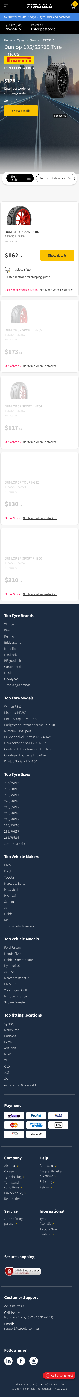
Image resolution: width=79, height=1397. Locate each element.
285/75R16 (11, 837)
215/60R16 (11, 789)
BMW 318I (10, 984)
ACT (6, 1072)
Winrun (9, 624)
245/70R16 (11, 801)
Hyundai (10, 895)
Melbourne (11, 1030)
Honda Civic (12, 953)
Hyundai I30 (12, 965)
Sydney (9, 1024)
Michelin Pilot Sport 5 (18, 731)
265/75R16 (11, 825)
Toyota (9, 877)
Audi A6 (9, 972)
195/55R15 (47, 40)
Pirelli (8, 630)
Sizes (33, 40)
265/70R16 (11, 813)
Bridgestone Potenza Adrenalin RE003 (30, 725)
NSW (7, 1054)
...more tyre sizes (15, 843)
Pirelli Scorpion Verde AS (21, 719)
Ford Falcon (12, 947)
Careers (9, 1171)
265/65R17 (11, 807)
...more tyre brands (17, 685)
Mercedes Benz (14, 883)
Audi (7, 907)
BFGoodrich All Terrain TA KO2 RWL (28, 737)
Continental (12, 666)
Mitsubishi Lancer (16, 996)
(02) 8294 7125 (14, 1306)
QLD (7, 1066)
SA (6, 1078)
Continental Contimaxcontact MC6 (28, 749)
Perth (8, 1042)
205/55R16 (11, 783)
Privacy (15, 1193)
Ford (7, 871)
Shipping (46, 1181)
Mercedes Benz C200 (18, 978)
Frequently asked (51, 1173)
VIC (6, 1060)
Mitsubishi (11, 889)
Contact (48, 1165)
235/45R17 (11, 795)
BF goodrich (12, 660)
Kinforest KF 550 (15, 712)
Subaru (9, 901)
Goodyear (11, 679)
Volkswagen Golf (15, 990)
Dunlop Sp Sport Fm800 (20, 761)
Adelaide (10, 1048)
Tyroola (14, 1177)
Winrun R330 (13, 706)
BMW (7, 865)
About (11, 1165)
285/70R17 (11, 831)
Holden (9, 914)
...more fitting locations (20, 1084)
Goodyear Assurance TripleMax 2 (26, 755)
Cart (75, 4)
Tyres (20, 40)
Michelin (10, 648)
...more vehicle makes (19, 926)
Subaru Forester (15, 1002)
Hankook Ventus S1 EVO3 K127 (25, 743)
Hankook (10, 654)
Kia (6, 920)
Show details (21, 110)
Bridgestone (12, 642)
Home (8, 40)
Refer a (14, 1198)
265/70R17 (11, 819)
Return (44, 1187)
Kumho (9, 636)
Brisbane (10, 1036)
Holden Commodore (18, 960)
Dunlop (9, 673)
